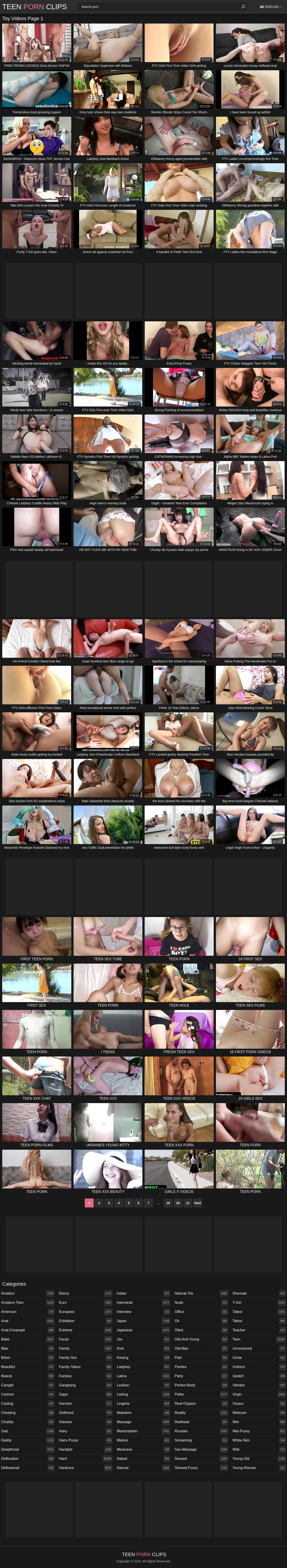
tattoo (259, 1321)
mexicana (143, 1449)
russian (201, 1431)
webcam (259, 1412)
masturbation (143, 1431)
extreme (85, 1330)
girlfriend (85, 1412)
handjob (85, 1449)
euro (85, 1302)
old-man (201, 1348)
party (201, 1376)
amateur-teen (27, 1302)
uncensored (259, 1348)
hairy (85, 1431)
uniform (259, 1367)
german (85, 1403)
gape (85, 1394)
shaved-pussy (201, 1468)
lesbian (143, 1385)
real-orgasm (201, 1403)
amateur (27, 1293)
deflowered (27, 1468)
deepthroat (27, 1449)
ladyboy (143, 1367)
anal (27, 1321)
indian (143, 1293)
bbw (27, 1348)
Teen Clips (34, 7)
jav (143, 1339)
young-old (259, 1458)
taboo (259, 1311)
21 (188, 1203)
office (201, 1311)
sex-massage (201, 1449)
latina (143, 1376)
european (85, 1311)
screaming (201, 1440)
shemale (259, 1293)
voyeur (259, 1403)
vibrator (259, 1385)
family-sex (85, 1357)
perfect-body (201, 1385)
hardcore (85, 1468)
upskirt (259, 1376)
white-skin (259, 1440)
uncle (259, 1357)
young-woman (259, 1468)
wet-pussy (259, 1431)
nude (201, 1302)
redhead (201, 1422)
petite (201, 1394)
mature (143, 1440)
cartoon (27, 1394)
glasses (85, 1422)
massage (143, 1422)
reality (201, 1412)
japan (143, 1321)
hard (85, 1458)
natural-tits (201, 1293)
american (27, 1311)
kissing (143, 1357)
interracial (143, 1302)
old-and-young (201, 1339)
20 (178, 1203)
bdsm (27, 1357)
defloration (27, 1458)
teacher (259, 1330)
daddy (27, 1440)
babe (27, 1339)
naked (143, 1458)
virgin (259, 1394)
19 (168, 1203)
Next (197, 1203)
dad (27, 1431)
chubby (27, 1422)
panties (201, 1367)
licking (143, 1394)
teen (259, 1339)
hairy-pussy (85, 1440)
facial (85, 1339)
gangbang (85, 1385)
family (85, 1348)
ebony (85, 1293)
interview (143, 1311)
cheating (27, 1412)
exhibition (85, 1321)
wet (259, 1422)
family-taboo (85, 1367)
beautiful (27, 1367)
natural (143, 1468)
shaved (201, 1458)
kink (143, 1348)
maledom (143, 1412)
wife (259, 1449)
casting (27, 1403)
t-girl (259, 1302)
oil (201, 1321)
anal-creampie (27, 1330)
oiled (201, 1330)
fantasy (85, 1376)
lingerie (143, 1403)
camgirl (27, 1385)
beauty (27, 1376)
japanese (143, 1330)
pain (201, 1357)
